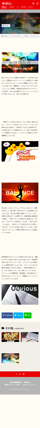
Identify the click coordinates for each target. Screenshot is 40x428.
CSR (17, 7)
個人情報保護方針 (16, 382)
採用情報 (23, 7)
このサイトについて (28, 385)
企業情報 (11, 7)
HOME (5, 36)
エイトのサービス (16, 36)
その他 (6, 25)
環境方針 (27, 382)
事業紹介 (4, 7)
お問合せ (30, 7)
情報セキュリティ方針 (12, 385)
